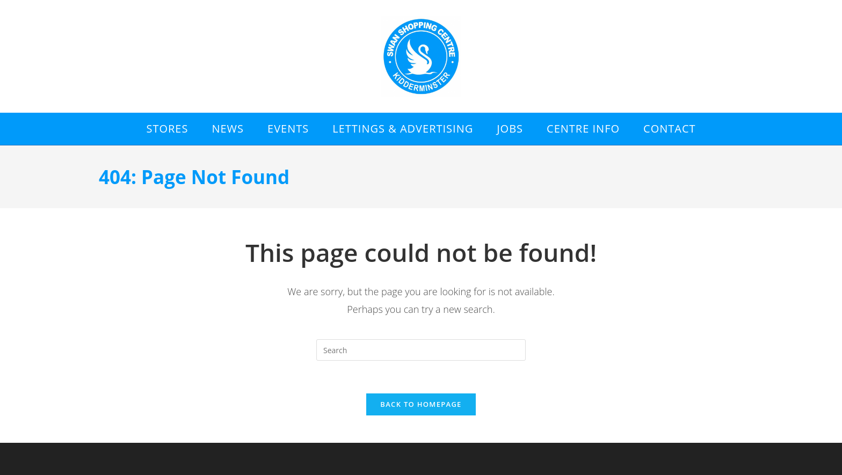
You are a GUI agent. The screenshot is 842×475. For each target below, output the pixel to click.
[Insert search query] (421, 350)
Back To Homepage (420, 404)
